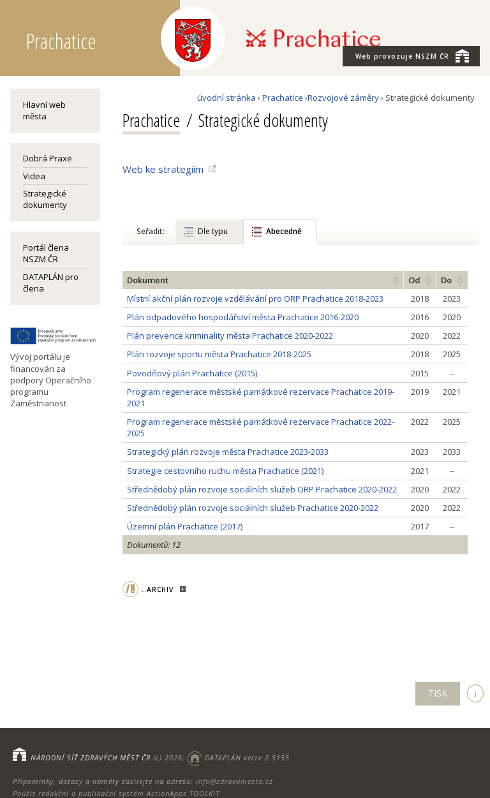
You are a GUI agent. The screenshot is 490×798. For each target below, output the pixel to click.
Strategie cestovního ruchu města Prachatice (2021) (225, 471)
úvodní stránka (226, 97)
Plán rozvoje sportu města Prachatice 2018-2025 (219, 354)
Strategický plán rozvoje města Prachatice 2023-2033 (228, 451)
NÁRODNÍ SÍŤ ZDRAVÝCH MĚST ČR (91, 757)
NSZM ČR (412, 55)
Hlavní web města (44, 110)
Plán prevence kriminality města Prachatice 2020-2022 (230, 335)
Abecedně (284, 231)
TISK (437, 693)
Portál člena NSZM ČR (46, 253)
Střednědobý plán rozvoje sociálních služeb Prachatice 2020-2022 (252, 508)
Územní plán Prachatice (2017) (184, 526)
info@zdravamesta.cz (234, 781)
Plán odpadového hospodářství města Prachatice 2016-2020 (243, 317)
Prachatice (282, 97)
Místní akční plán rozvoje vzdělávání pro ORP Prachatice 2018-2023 (255, 298)
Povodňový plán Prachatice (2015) (192, 373)
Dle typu (213, 231)
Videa (34, 176)
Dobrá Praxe (47, 158)
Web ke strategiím (163, 169)
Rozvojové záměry (343, 97)
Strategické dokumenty (45, 199)
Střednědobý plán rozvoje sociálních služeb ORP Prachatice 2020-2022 (262, 489)
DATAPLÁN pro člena (50, 282)
